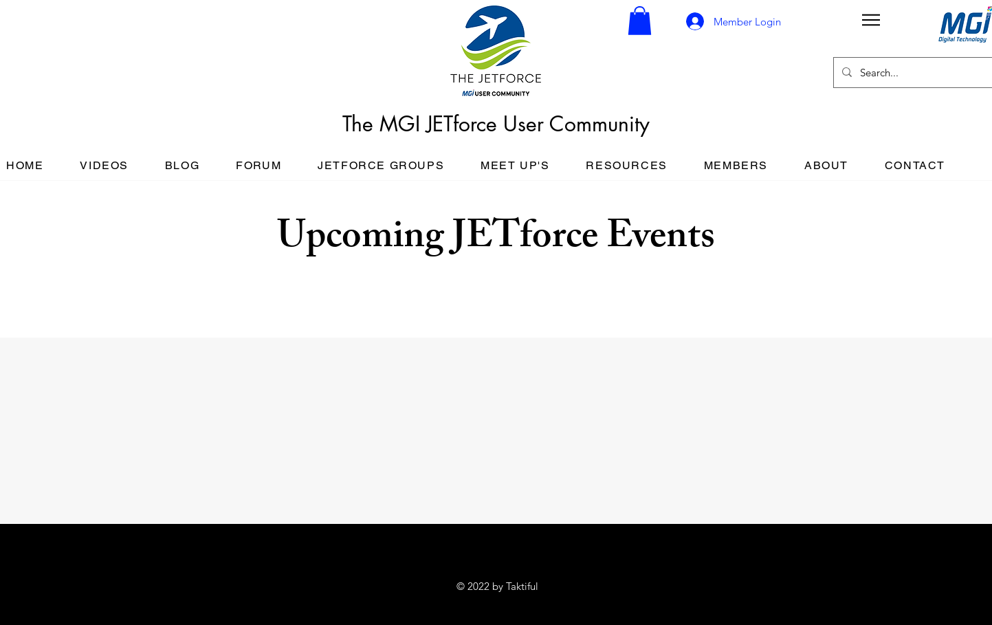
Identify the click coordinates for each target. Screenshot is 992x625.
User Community (576, 124)
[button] (640, 20)
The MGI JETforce (422, 124)
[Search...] (912, 72)
